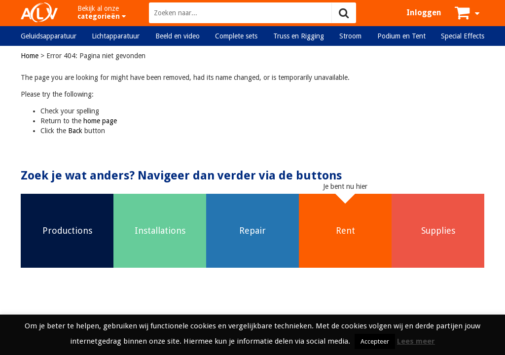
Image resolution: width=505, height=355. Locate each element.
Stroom (350, 36)
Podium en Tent (401, 36)
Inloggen (423, 12)
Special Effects (462, 36)
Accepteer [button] (375, 341)
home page (100, 121)
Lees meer (416, 341)
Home (29, 56)
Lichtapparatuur (116, 36)
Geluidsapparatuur (48, 36)
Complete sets (236, 36)
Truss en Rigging (298, 36)
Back (75, 131)
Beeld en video (177, 36)
